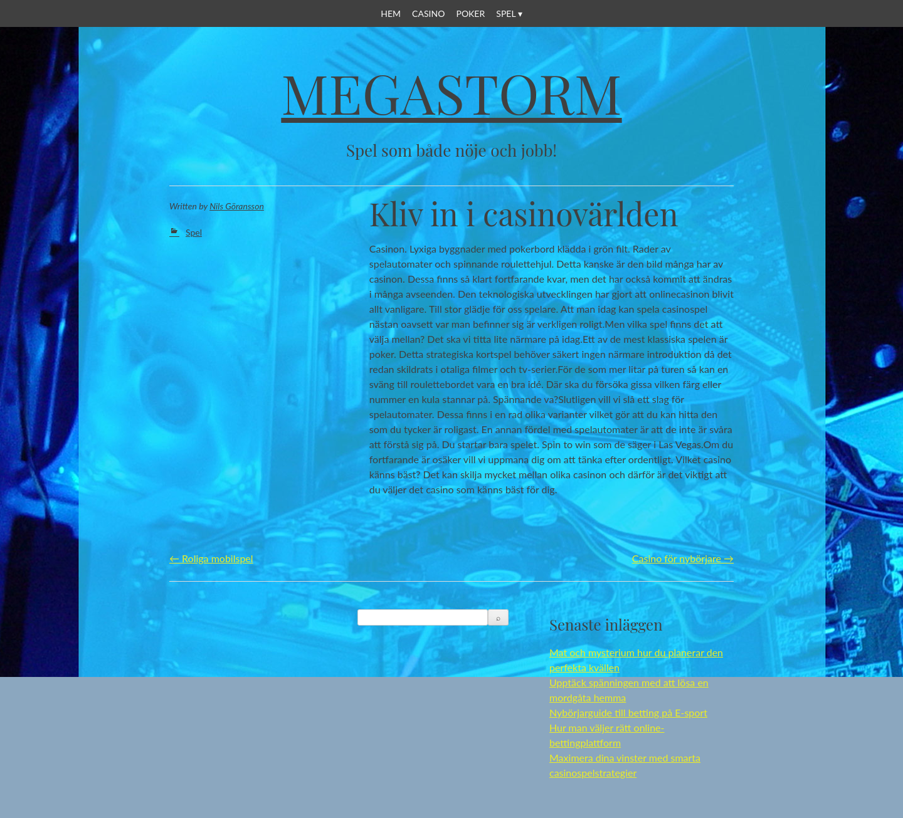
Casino (428, 13)
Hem (391, 13)
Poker (470, 13)
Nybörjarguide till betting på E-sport (628, 712)
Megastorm (451, 92)
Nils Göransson (236, 206)
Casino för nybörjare (683, 558)
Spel (505, 13)
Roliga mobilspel (211, 558)
